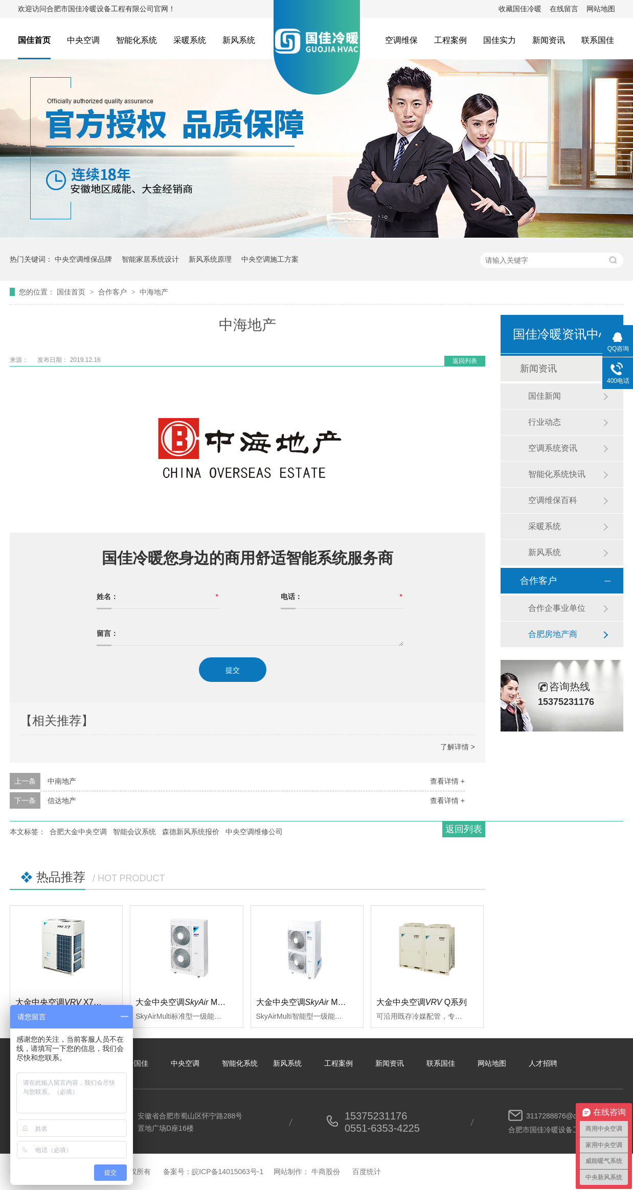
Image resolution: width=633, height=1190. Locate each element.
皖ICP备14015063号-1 (227, 1172)
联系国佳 (597, 40)
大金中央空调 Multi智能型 (314, 1002)
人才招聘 (543, 1063)
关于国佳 (134, 1063)
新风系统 (238, 40)
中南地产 (62, 781)
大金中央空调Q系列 (421, 1002)
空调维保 (401, 40)
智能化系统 (136, 40)
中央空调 (83, 40)
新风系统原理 (210, 259)
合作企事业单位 (556, 608)
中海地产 (154, 292)
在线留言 (564, 9)
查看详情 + (447, 781)
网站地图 (600, 9)
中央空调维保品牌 (83, 259)
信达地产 (62, 800)
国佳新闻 (544, 396)
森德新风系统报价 (190, 832)
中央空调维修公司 (254, 832)
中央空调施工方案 (270, 259)
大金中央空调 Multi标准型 (193, 1002)
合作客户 (113, 292)
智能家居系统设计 (150, 259)
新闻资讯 (548, 40)
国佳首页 (34, 40)
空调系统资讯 (552, 448)
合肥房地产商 (552, 634)
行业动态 (544, 422)
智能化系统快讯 (556, 474)
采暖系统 (189, 40)
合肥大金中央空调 (78, 832)
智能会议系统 (134, 832)
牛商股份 (325, 1172)
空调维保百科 (552, 500)
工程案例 (450, 40)
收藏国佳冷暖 (520, 9)
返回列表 (465, 360)
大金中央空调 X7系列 (62, 1002)
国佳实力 (499, 40)
